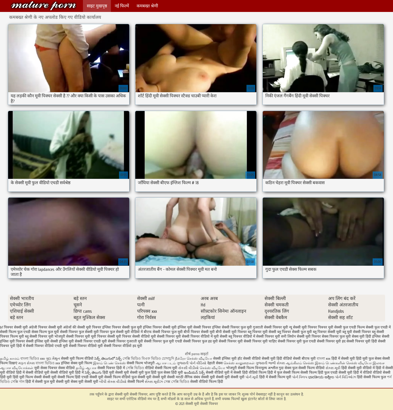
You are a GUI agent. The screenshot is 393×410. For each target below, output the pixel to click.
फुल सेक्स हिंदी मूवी (170, 372)
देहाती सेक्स (215, 363)
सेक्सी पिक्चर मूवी (231, 341)
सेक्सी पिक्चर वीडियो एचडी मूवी (47, 346)
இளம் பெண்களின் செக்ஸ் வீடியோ (343, 363)
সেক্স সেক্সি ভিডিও (177, 382)
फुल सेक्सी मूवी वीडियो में (126, 332)
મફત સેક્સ (26, 363)
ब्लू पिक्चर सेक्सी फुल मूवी (294, 332)
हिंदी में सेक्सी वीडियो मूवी (33, 372)
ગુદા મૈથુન (53, 358)
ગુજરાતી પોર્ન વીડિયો (191, 363)
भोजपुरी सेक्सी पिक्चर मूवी (72, 336)
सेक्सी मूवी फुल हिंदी (143, 372)
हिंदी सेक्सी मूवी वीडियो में (358, 368)
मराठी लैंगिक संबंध (188, 377)
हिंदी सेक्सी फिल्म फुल (371, 377)
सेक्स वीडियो (66, 368)
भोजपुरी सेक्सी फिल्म (240, 368)
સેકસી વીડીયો (188, 368)
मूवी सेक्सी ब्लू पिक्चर (228, 336)
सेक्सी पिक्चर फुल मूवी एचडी (163, 341)
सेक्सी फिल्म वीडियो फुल (120, 377)
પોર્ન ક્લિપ (299, 377)
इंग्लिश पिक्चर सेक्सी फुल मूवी (122, 327)
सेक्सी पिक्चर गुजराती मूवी (125, 341)
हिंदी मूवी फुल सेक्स (368, 358)
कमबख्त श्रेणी (147, 6)
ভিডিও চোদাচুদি (163, 358)
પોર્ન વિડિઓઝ (345, 377)
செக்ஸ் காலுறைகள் (239, 363)
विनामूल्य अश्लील (266, 368)
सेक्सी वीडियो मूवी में (220, 372)
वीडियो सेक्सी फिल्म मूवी (161, 368)
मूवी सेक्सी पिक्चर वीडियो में (194, 336)
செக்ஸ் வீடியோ (212, 368)
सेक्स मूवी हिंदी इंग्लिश (366, 336)
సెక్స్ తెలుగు (93, 372)
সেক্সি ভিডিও (135, 368)
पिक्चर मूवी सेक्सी (330, 327)
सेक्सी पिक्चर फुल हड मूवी (200, 341)
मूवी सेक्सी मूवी (88, 382)
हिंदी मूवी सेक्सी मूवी (116, 372)
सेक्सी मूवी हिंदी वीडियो (277, 358)
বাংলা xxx (323, 358)
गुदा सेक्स (285, 368)
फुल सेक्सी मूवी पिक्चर (94, 332)
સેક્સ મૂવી (333, 368)
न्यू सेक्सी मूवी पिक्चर (303, 327)
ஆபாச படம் (166, 363)
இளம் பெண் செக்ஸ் (109, 363)
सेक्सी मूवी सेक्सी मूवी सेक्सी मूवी (222, 377)
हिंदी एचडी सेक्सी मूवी (89, 377)
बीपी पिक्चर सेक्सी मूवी (199, 332)
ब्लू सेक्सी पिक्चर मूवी (39, 336)
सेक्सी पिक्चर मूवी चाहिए (260, 341)
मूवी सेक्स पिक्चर (45, 368)
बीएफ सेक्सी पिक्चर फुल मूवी (163, 332)
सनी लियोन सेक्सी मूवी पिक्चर (301, 336)
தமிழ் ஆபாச (86, 368)
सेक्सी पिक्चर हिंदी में (111, 368)
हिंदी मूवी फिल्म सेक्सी (27, 377)
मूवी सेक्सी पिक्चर (163, 336)
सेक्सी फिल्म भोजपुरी (141, 363)
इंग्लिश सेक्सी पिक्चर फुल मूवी (232, 327)
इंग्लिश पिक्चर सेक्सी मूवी (160, 327)
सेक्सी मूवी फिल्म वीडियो (77, 358)
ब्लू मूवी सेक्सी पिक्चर (356, 332)
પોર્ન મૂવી (251, 377)
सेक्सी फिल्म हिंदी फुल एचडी (319, 372)
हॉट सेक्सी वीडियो (249, 358)
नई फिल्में (122, 6)
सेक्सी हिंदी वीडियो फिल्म (250, 372)
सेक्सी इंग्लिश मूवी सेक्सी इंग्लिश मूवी (50, 341)
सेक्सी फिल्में (135, 382)
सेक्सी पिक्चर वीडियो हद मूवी (123, 346)
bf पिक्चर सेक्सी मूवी (14, 327)
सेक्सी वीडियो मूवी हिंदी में (67, 372)
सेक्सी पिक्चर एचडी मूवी (91, 341)
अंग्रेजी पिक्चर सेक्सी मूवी (45, 327)
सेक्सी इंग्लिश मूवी (225, 358)
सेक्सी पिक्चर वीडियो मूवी (86, 346)
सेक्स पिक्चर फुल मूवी (336, 336)
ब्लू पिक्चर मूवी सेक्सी (262, 332)
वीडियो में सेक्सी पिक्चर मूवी (261, 336)
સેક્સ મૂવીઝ (154, 382)
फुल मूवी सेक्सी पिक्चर (63, 332)
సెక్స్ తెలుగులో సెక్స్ (108, 358)
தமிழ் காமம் (9, 358)
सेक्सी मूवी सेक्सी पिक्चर (43, 5)
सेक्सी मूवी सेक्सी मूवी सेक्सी (156, 377)
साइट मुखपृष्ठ (97, 6)
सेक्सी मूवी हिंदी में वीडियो (355, 372)
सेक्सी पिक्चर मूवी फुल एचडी (297, 341)
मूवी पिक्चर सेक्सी (103, 336)
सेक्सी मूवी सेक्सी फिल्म (58, 377)
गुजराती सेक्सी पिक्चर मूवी (270, 327)
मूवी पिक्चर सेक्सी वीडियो (133, 336)
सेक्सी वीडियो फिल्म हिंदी (206, 382)
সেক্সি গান (18, 382)
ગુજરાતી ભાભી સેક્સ (270, 363)
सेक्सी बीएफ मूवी (305, 358)
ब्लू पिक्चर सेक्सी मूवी (327, 332)
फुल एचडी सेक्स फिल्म (32, 332)
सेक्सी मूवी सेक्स (66, 382)
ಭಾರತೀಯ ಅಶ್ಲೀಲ (321, 377)
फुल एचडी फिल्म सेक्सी (358, 327)
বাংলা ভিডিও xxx (33, 358)
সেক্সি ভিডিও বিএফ (136, 358)
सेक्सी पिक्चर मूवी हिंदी (361, 341)
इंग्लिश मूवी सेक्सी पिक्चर (194, 327)
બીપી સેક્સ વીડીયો (112, 382)
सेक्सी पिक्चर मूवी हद (331, 341)
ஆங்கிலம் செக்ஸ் (300, 363)
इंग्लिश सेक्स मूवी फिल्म (77, 363)
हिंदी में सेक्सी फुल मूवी (40, 382)
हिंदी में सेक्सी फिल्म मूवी (275, 377)
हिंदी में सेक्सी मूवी (343, 358)
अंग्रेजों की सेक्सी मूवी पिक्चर (82, 327)
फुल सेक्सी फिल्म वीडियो (308, 368)
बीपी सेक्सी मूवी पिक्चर (231, 332)
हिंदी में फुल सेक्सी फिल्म (283, 372)
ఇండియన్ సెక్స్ (194, 372)
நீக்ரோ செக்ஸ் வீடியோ (193, 358)
